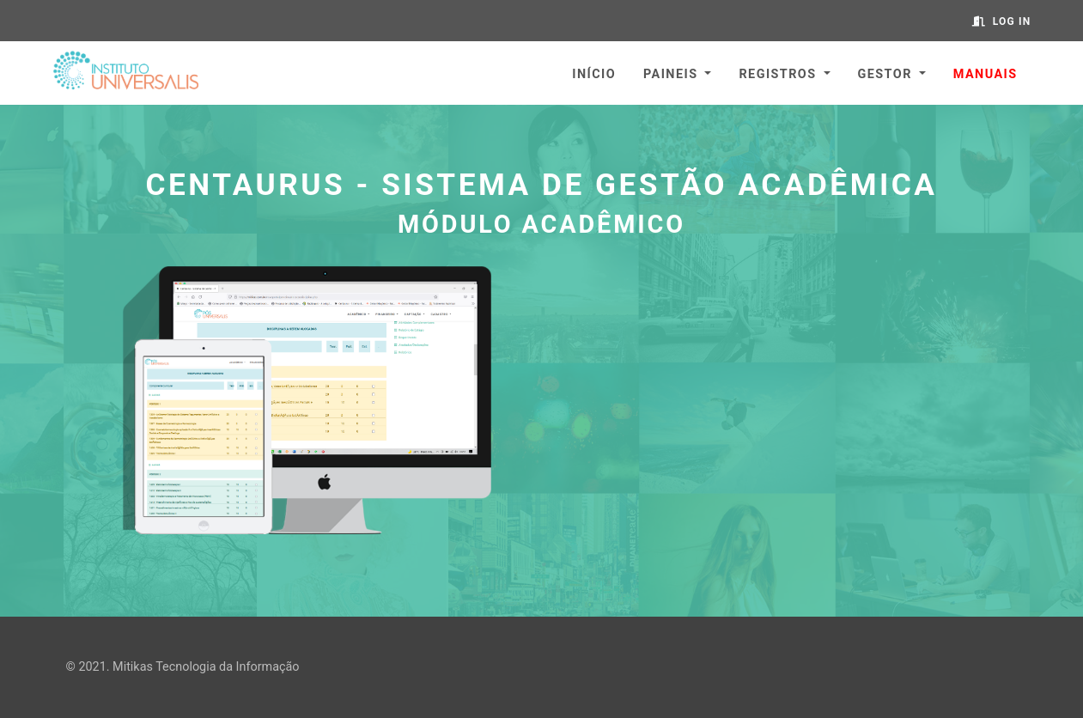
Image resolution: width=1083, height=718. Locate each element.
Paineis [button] (670, 74)
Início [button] (594, 74)
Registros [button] (777, 74)
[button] (985, 73)
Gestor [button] (885, 74)
